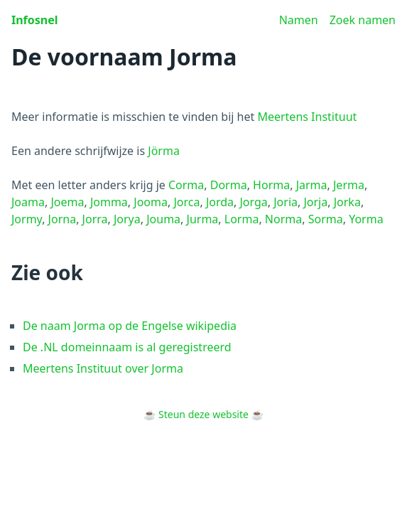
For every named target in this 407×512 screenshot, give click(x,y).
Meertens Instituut (307, 116)
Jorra (95, 219)
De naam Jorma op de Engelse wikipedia (130, 326)
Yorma (366, 219)
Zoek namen (363, 20)
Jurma (203, 219)
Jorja (315, 202)
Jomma (109, 202)
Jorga (253, 202)
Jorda (220, 202)
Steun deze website (203, 414)
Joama (28, 202)
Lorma (241, 219)
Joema (67, 202)
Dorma (228, 185)
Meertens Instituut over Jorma (103, 368)
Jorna (62, 219)
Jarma (311, 185)
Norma (283, 219)
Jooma (151, 202)
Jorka (347, 202)
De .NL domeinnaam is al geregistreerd (127, 347)
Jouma (163, 219)
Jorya (127, 219)
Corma (186, 185)
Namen (298, 20)
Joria (285, 202)
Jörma (164, 151)
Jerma (348, 185)
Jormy (26, 219)
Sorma (325, 219)
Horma (271, 185)
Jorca (186, 202)
